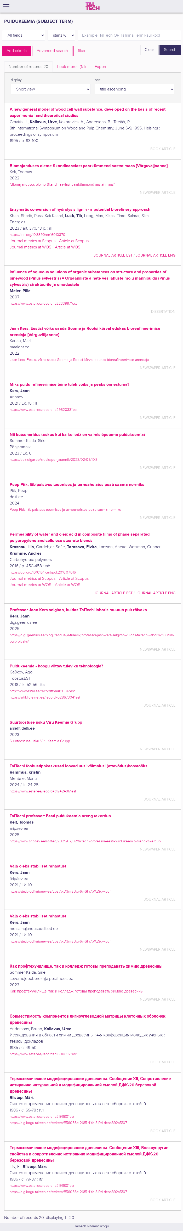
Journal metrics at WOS (30, 247)
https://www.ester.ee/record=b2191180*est (42, 1116)
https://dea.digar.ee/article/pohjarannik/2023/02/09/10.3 (54, 459)
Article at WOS (67, 247)
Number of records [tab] (28, 66)
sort (97, 80)
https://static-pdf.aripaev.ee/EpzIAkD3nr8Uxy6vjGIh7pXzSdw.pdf (60, 891)
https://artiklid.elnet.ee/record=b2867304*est (45, 697)
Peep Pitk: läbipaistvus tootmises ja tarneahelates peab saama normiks (65, 509)
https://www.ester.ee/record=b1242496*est (43, 791)
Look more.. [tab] (71, 66)
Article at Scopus (74, 241)
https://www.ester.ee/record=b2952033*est (43, 409)
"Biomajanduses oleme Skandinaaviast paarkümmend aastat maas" (62, 184)
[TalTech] (92, 6)
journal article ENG (155, 255)
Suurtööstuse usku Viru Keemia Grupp (40, 741)
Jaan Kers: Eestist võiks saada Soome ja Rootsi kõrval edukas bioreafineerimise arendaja (79, 360)
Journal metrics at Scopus (32, 241)
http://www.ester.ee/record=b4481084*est (42, 691)
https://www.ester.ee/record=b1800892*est (43, 1054)
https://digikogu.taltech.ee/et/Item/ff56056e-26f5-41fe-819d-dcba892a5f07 (68, 1123)
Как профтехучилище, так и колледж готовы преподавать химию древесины (77, 991)
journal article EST (113, 255)
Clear (149, 49)
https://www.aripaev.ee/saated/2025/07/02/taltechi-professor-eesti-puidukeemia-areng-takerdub (85, 841)
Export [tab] (100, 66)
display (16, 80)
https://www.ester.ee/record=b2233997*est (43, 303)
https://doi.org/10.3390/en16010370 (37, 234)
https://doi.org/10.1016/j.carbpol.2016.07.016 (43, 572)
